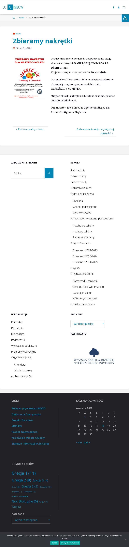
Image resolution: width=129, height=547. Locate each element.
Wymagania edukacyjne (24, 345)
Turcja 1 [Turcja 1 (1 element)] (43, 502)
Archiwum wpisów (21, 376)
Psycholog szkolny (83, 225)
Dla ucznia (17, 328)
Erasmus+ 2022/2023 (85, 250)
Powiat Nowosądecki (24, 432)
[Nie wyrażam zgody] (125, 539)
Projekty (75, 268)
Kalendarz (19, 364)
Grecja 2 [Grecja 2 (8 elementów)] (21, 480)
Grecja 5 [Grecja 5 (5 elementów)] (30, 486)
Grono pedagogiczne (85, 206)
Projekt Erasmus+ (80, 243)
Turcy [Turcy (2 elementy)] (16, 507)
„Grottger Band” (82, 292)
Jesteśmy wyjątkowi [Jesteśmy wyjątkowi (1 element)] (20, 496)
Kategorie (18, 513)
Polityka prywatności (70, 543)
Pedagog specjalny (83, 237)
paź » (87, 442)
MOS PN (17, 426)
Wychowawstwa (82, 212)
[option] (94, 356)
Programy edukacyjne (23, 351)
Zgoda (54, 543)
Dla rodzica (17, 334)
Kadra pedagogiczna (82, 193)
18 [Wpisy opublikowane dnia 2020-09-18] (102, 425)
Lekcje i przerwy (23, 370)
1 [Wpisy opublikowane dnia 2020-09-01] (85, 417)
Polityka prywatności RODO (29, 408)
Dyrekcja (78, 200)
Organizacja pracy (21, 357)
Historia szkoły (78, 182)
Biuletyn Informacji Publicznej (30, 443)
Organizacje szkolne (81, 273)
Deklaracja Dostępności (26, 414)
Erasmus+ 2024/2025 (85, 262)
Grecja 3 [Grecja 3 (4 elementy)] (40, 480)
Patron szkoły (78, 176)
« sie (79, 442)
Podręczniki (18, 340)
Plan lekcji (16, 322)
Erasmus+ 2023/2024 (85, 256)
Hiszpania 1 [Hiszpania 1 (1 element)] (17, 491)
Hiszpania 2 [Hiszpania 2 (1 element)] (30, 491)
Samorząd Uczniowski (85, 281)
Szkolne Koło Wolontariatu (88, 286)
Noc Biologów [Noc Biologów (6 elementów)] (25, 501)
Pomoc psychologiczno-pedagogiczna (92, 218)
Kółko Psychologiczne (85, 298)
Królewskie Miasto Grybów (28, 437)
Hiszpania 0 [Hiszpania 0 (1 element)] (45, 487)
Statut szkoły (77, 170)
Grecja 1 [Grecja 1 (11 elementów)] (24, 473)
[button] (125, 18)
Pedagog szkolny (82, 231)
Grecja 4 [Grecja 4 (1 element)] (16, 487)
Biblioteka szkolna (80, 187)
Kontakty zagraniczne (82, 304)
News (21, 17)
